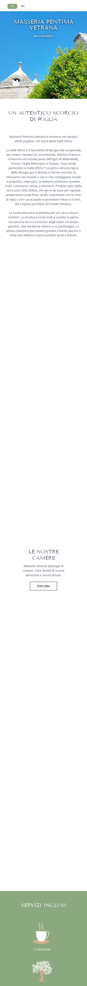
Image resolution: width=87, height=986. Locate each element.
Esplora (43, 586)
